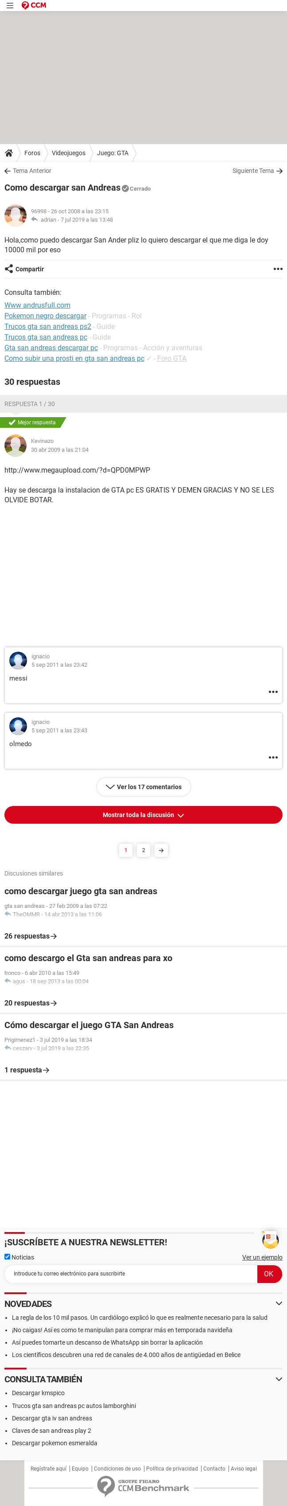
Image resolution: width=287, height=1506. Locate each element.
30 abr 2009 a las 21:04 (60, 449)
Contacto (214, 1469)
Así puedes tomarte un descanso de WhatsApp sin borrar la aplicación (107, 1342)
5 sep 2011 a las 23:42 (59, 664)
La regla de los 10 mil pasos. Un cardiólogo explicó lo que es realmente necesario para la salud (140, 1317)
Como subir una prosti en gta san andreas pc (74, 358)
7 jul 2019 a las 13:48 (87, 219)
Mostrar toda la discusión (139, 814)
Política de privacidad (172, 1469)
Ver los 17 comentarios (149, 786)
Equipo (80, 1469)
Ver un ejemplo (262, 1257)
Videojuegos (68, 152)
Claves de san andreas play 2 (51, 1430)
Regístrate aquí (48, 1469)
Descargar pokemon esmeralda (54, 1443)
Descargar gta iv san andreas (52, 1418)
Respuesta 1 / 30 (29, 403)
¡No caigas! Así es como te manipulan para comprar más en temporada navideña (122, 1330)
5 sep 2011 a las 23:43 (59, 730)
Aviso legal (244, 1469)
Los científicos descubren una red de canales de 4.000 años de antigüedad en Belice (126, 1354)
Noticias (19, 1257)
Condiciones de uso (117, 1469)
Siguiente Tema (253, 170)
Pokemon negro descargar (45, 316)
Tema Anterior (32, 170)
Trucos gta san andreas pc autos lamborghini (74, 1405)
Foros (32, 152)
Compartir (30, 269)
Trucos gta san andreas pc (45, 337)
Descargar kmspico (38, 1392)
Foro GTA (171, 358)
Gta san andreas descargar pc (51, 348)
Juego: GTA (112, 152)
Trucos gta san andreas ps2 (47, 326)
